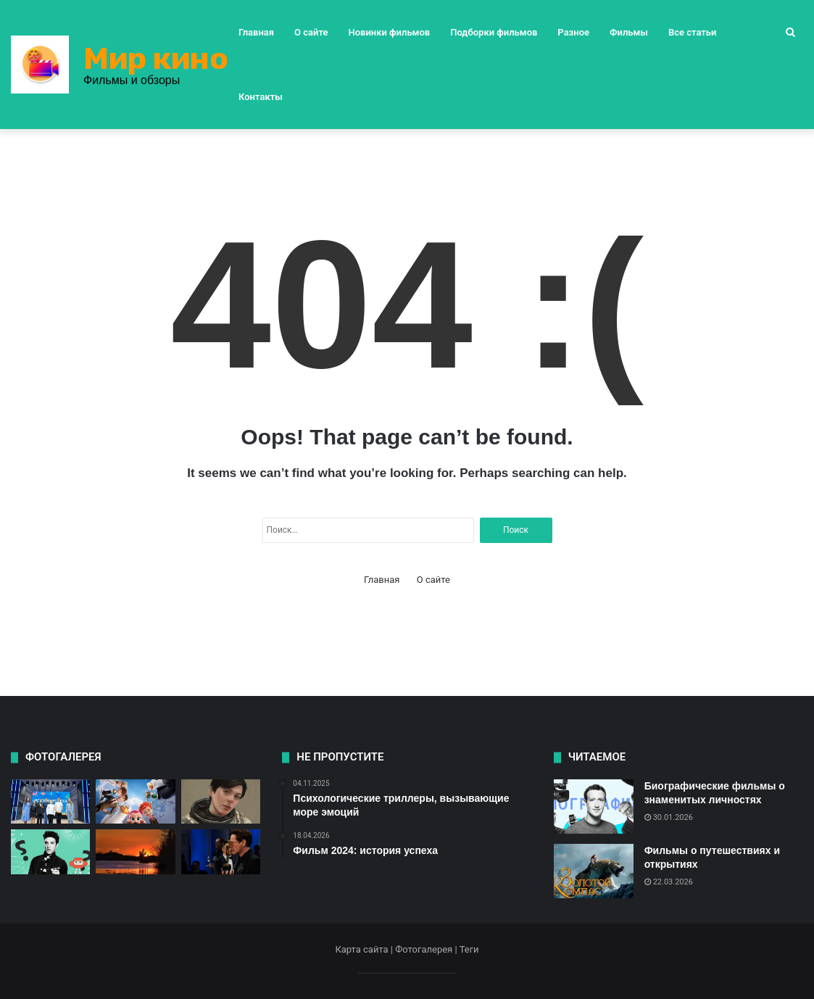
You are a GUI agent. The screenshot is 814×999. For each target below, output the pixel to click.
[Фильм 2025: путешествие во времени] (50, 851)
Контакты (260, 96)
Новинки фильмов (390, 32)
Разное (573, 32)
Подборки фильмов (493, 32)
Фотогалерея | (427, 949)
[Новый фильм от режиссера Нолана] (220, 851)
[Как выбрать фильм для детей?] (135, 801)
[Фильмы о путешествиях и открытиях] (594, 871)
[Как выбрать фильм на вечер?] (135, 851)
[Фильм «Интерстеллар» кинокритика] (220, 801)
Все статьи (692, 32)
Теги (469, 949)
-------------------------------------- (407, 972)
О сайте (311, 32)
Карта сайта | (365, 949)
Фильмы (629, 32)
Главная (256, 32)
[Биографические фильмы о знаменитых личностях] (594, 806)
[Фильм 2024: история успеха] (50, 801)
